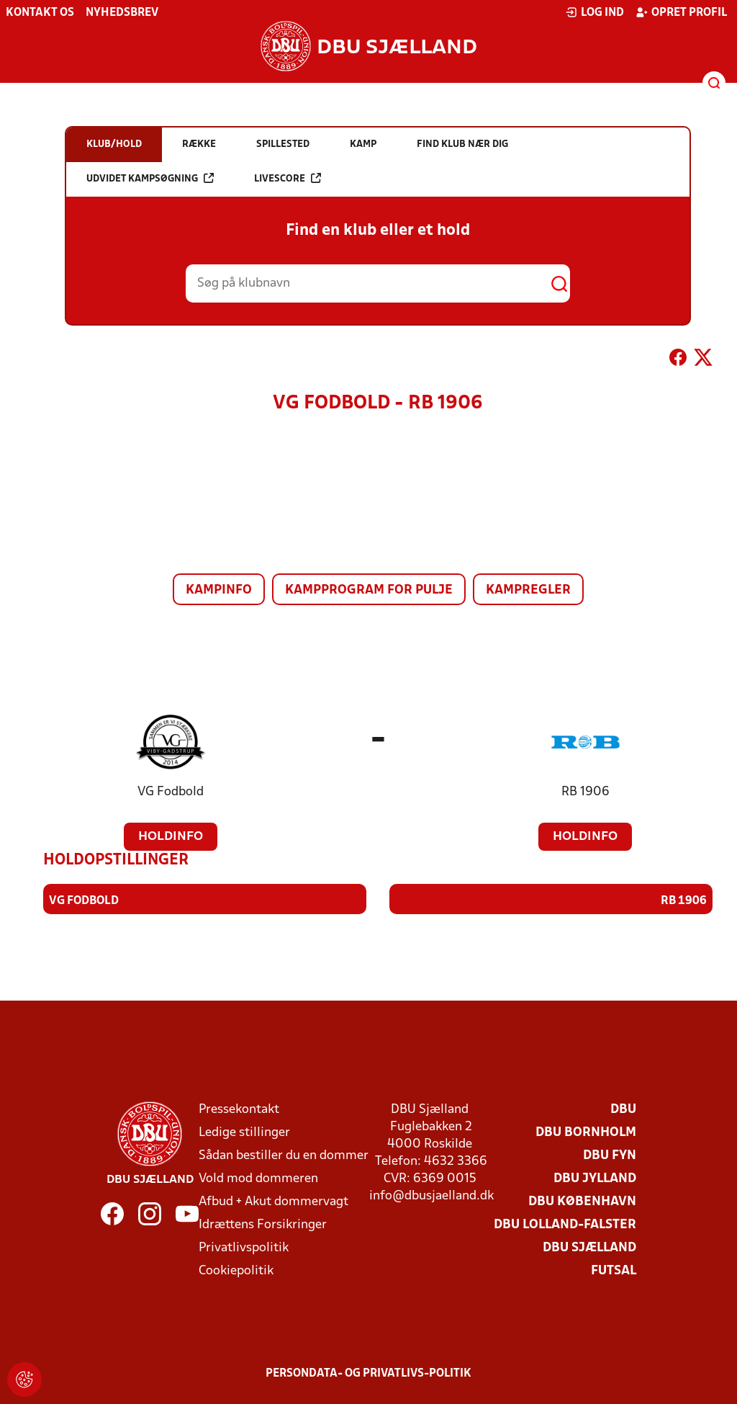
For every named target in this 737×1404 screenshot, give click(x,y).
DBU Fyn (609, 1155)
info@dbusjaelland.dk (431, 1195)
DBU (623, 1109)
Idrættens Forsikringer (263, 1224)
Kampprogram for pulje (369, 590)
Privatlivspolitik (244, 1247)
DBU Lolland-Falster (565, 1224)
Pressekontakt (239, 1109)
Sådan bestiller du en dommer (283, 1155)
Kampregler (528, 590)
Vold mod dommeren (258, 1178)
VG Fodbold (170, 792)
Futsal (613, 1270)
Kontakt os (40, 13)
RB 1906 (585, 792)
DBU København (582, 1201)
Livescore (287, 178)
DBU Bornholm (585, 1132)
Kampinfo (219, 590)
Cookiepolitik (236, 1270)
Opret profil (681, 12)
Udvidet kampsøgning (150, 178)
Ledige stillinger (244, 1132)
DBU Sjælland (589, 1247)
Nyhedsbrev (122, 13)
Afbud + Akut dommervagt (273, 1201)
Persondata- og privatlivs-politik (368, 1373)
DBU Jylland (594, 1178)
